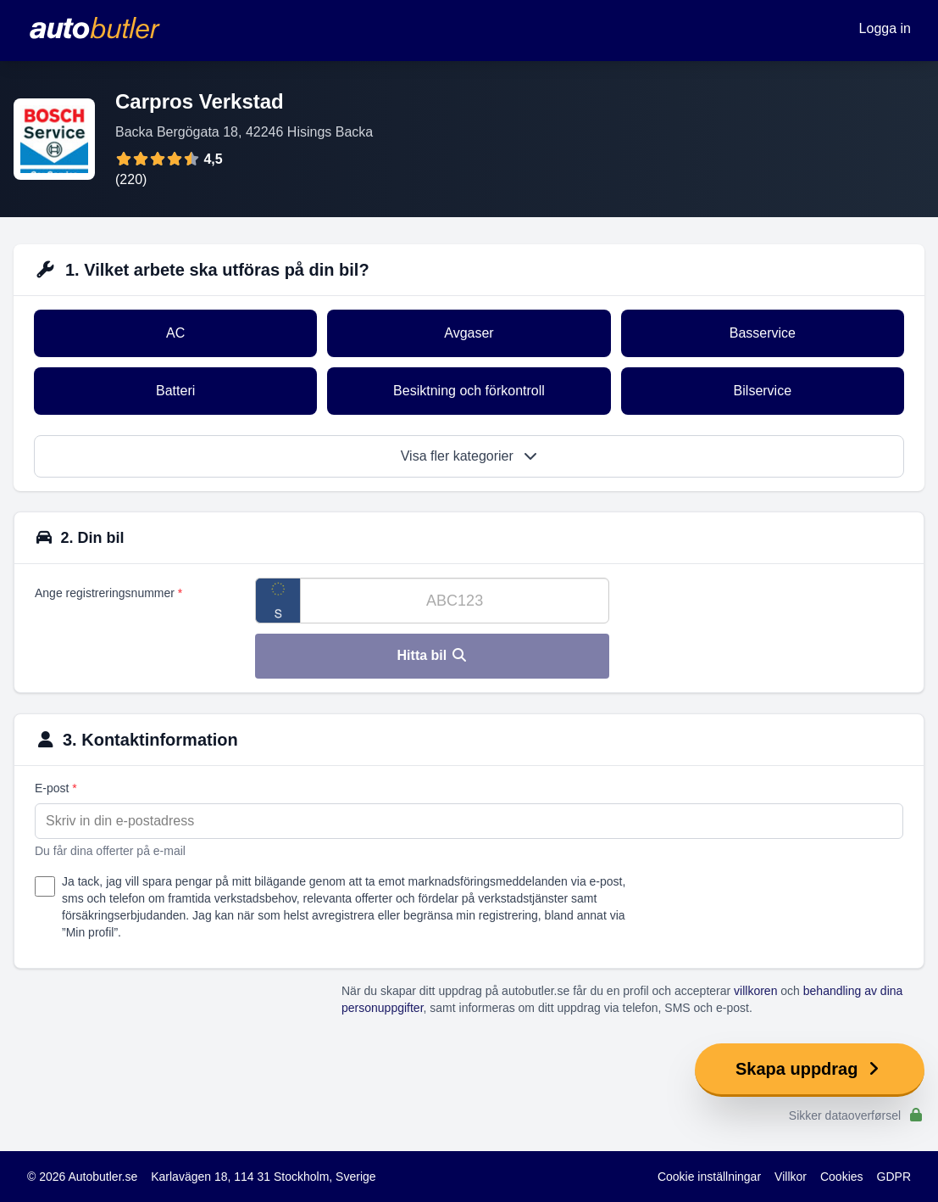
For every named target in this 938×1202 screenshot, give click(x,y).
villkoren (755, 991)
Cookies (841, 1176)
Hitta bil (432, 655)
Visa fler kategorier (469, 456)
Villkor (790, 1176)
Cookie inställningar (709, 1176)
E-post (56, 788)
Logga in (885, 28)
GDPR (894, 1176)
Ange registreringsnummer (108, 593)
